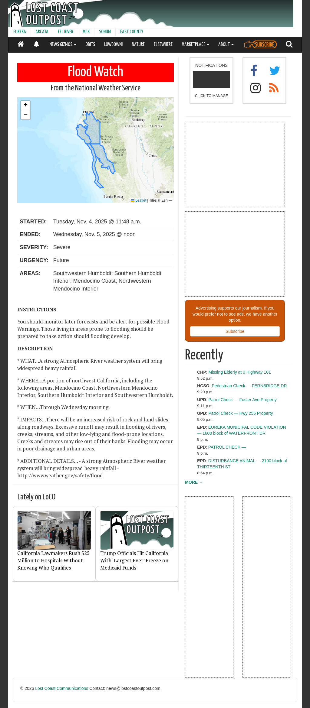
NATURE (138, 44)
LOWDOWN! (113, 44)
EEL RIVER (65, 31)
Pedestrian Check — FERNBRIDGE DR (249, 385)
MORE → (194, 482)
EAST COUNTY (131, 31)
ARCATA (41, 31)
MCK (86, 31)
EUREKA (19, 31)
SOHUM (105, 31)
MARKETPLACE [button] (195, 44)
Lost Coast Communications (61, 688)
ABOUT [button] (226, 44)
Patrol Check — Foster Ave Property (243, 399)
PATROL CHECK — (227, 447)
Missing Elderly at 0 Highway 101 (240, 372)
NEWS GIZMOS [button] (62, 44)
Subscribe (235, 331)
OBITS (90, 44)
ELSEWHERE (163, 44)
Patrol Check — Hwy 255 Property (241, 413)
